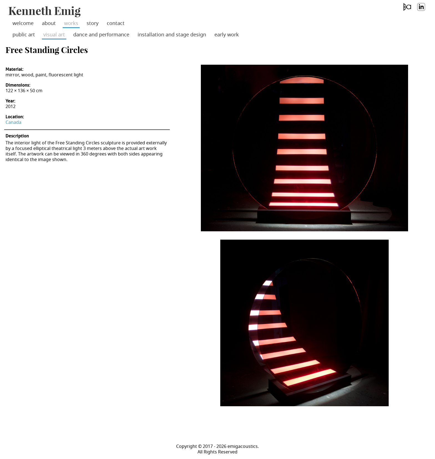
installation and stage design (172, 34)
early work (226, 34)
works (71, 23)
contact (116, 23)
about (49, 23)
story (92, 23)
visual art (54, 34)
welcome (23, 23)
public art (23, 34)
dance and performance (101, 34)
